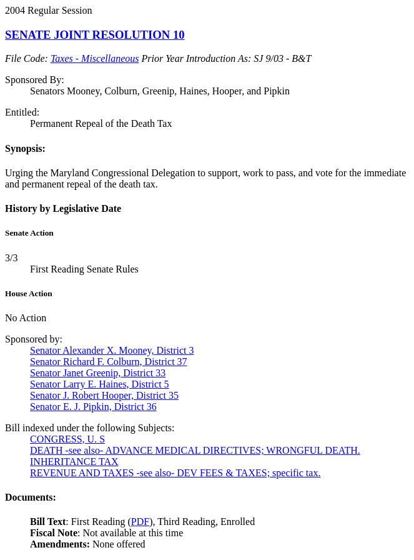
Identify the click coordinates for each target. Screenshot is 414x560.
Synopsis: (25, 148)
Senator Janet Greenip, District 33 (97, 373)
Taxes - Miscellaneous (95, 58)
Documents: (30, 497)
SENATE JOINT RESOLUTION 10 (95, 34)
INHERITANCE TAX (74, 461)
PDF (140, 521)
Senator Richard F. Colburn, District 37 (108, 361)
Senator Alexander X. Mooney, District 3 (112, 350)
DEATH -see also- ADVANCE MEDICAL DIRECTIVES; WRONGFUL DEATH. (195, 450)
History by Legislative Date (63, 208)
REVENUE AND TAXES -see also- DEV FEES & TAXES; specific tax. (175, 473)
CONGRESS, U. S (67, 439)
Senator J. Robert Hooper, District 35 (104, 395)
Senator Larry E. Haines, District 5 (99, 384)
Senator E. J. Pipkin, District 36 (93, 406)
